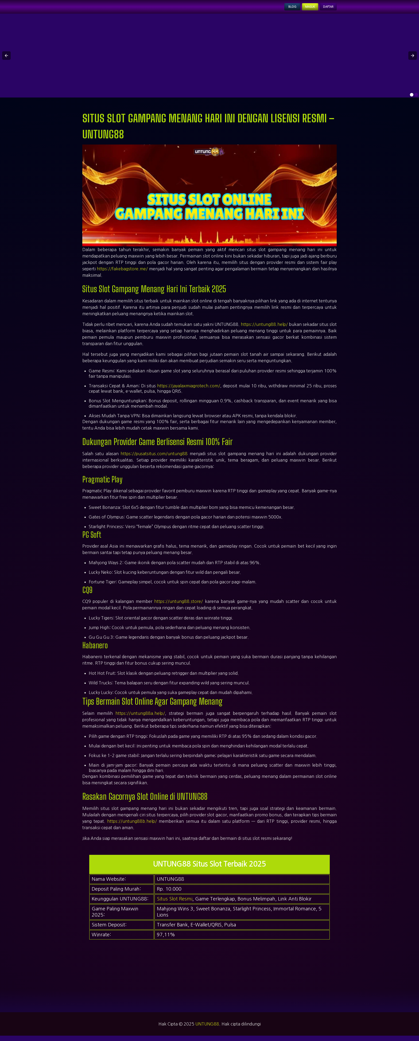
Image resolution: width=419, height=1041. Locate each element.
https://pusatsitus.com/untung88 (154, 459)
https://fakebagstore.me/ (122, 274)
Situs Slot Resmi (174, 904)
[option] (411, 100)
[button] (6, 61)
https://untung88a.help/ (140, 719)
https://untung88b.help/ (132, 827)
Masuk (297, 9)
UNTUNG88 (207, 1029)
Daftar (323, 9)
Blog (272, 9)
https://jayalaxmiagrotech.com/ (188, 391)
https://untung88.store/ (178, 607)
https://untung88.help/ (264, 329)
